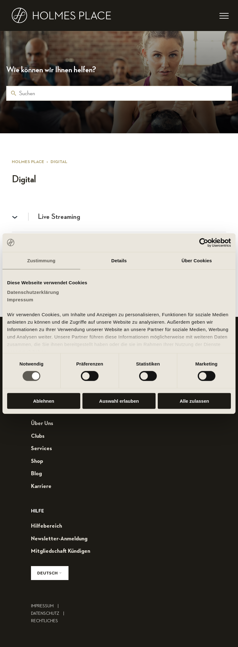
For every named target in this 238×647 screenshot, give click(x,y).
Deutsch (49, 573)
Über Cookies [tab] (197, 260)
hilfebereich (46, 526)
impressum (46, 606)
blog (36, 473)
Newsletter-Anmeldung (59, 539)
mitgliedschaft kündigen (60, 551)
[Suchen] (119, 93)
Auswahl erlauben (119, 401)
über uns (42, 423)
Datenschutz (49, 613)
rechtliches (44, 621)
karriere (41, 486)
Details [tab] (119, 260)
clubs (38, 436)
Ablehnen (43, 401)
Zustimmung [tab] (41, 260)
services (41, 448)
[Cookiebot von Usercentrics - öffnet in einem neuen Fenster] (204, 242)
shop (37, 461)
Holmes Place (28, 162)
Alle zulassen (194, 401)
